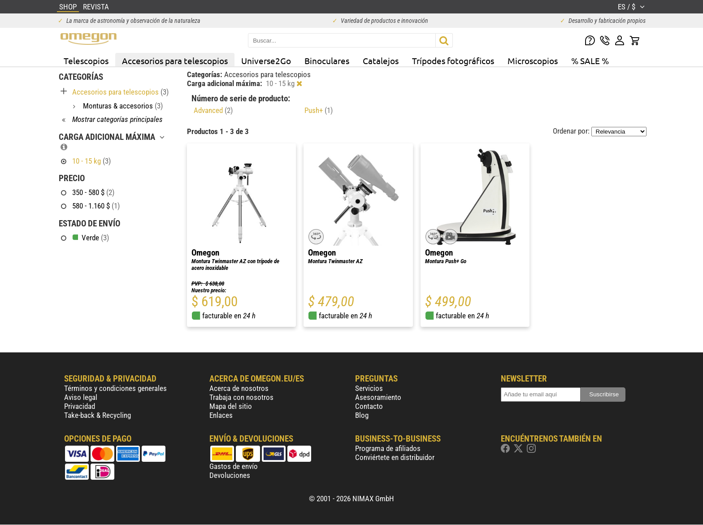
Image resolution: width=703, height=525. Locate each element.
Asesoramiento (378, 397)
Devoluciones (229, 475)
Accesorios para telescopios (175, 60)
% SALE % (590, 60)
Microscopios (533, 60)
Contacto (369, 406)
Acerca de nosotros (239, 388)
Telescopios (86, 60)
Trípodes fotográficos (453, 60)
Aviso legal (80, 397)
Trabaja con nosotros (241, 397)
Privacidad (79, 406)
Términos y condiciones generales (115, 388)
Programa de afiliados (388, 448)
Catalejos (381, 60)
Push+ (318, 110)
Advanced (213, 110)
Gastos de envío (233, 466)
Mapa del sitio (230, 406)
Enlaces (221, 415)
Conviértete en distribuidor (394, 457)
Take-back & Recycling (97, 415)
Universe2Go (266, 60)
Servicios (369, 388)
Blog (362, 415)
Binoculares (326, 60)
